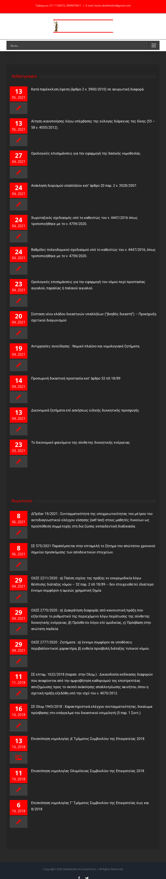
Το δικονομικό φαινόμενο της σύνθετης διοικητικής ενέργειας (78, 442)
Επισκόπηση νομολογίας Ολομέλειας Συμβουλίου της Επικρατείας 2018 (85, 771)
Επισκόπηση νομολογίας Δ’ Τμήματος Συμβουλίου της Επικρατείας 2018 (85, 739)
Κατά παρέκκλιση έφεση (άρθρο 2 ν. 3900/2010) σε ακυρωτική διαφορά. (87, 89)
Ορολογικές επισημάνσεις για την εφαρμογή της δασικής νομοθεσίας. (86, 153)
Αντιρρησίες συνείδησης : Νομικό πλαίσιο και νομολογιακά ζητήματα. (83, 346)
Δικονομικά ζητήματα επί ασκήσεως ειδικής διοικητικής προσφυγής (83, 410)
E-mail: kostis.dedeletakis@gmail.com (108, 5)
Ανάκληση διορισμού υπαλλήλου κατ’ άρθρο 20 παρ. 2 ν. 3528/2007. (82, 186)
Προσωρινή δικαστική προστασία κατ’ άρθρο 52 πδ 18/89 (73, 378)
